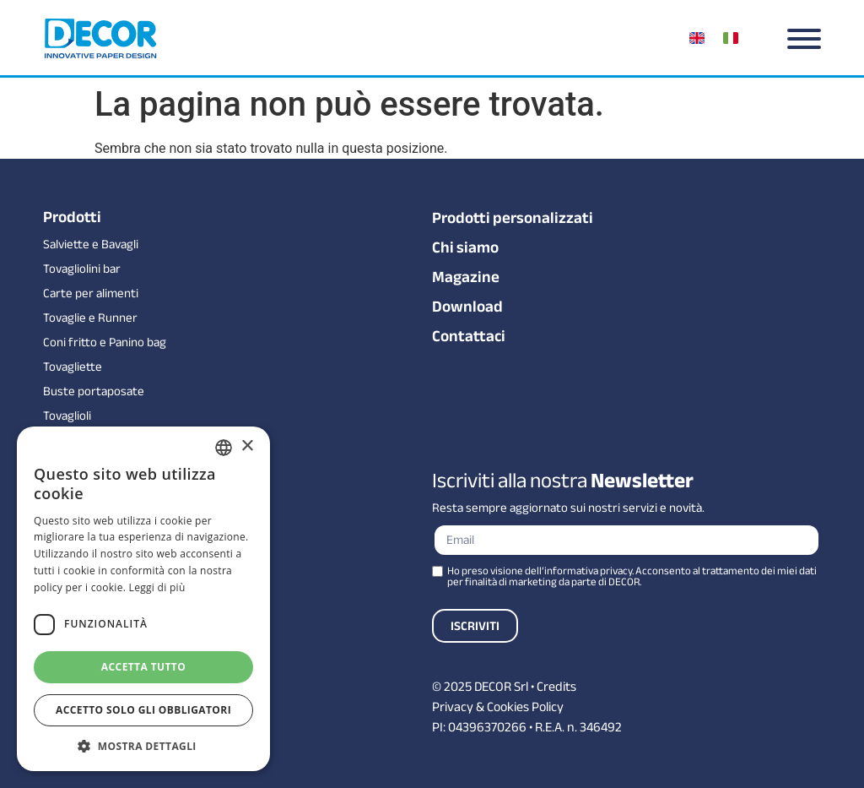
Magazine (466, 277)
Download (467, 306)
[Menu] (804, 39)
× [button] (246, 446)
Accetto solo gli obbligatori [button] (143, 710)
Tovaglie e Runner (90, 318)
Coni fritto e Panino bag (104, 342)
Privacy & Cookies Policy (498, 707)
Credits (556, 686)
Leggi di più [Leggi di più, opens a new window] (157, 587)
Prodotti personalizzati (512, 217)
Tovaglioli (67, 416)
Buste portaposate (93, 391)
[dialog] (143, 599)
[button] (143, 745)
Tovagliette (72, 367)
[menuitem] (699, 38)
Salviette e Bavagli (90, 244)
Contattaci (468, 336)
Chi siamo (465, 247)
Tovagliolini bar (82, 269)
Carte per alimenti (90, 293)
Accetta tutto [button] (143, 667)
